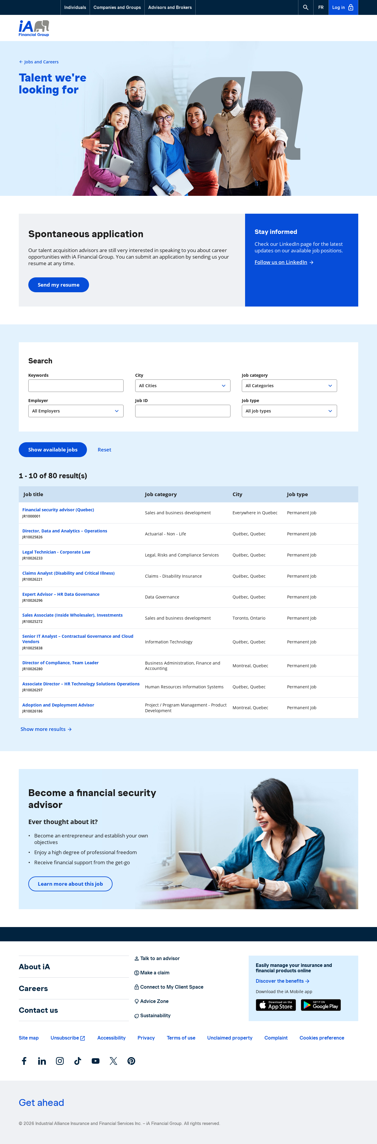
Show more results (45, 729)
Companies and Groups (117, 7)
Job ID (141, 400)
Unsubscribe (65, 1038)
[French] (321, 7)
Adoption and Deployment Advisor (58, 705)
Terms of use (181, 1038)
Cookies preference (322, 1038)
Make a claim (151, 973)
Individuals (75, 7)
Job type (250, 400)
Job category (255, 375)
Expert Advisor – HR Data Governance (60, 594)
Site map (29, 1038)
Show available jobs (52, 449)
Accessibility (111, 1038)
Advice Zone (151, 1001)
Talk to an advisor (157, 959)
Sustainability (152, 1016)
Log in (343, 7)
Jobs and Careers (39, 62)
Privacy (146, 1038)
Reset (104, 449)
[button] (305, 7)
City (139, 375)
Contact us (38, 1010)
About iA (34, 966)
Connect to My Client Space (168, 987)
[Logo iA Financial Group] (34, 29)
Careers (33, 988)
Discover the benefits (283, 981)
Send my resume (59, 284)
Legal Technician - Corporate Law (56, 552)
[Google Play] (321, 1005)
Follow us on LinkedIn (283, 262)
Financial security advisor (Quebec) (58, 509)
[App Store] (276, 1005)
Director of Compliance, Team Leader (60, 662)
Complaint (276, 1038)
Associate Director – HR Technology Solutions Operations (81, 684)
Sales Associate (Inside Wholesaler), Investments (72, 615)
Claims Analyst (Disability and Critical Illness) (68, 573)
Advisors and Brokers (170, 7)
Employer (38, 400)
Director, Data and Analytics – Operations (64, 531)
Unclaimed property (230, 1038)
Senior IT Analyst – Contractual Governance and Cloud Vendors (77, 638)
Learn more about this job (70, 883)
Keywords (38, 375)
